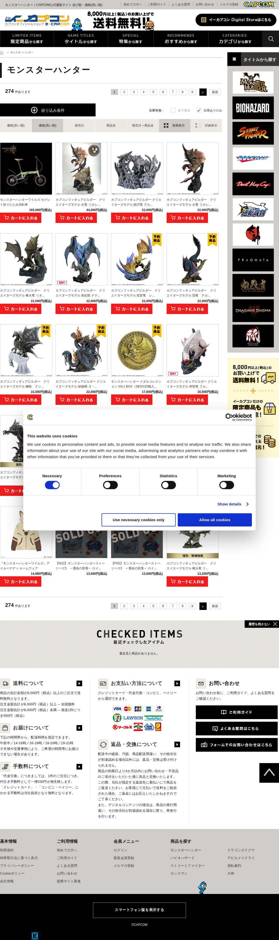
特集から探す (130, 39)
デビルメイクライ (241, 858)
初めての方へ (67, 850)
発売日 (79, 125)
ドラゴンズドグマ (241, 850)
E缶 (35, 936)
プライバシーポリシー (17, 866)
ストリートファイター (188, 866)
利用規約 (7, 850)
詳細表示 (211, 125)
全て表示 (184, 110)
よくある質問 (181, 4)
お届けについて (24, 727)
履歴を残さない (259, 624)
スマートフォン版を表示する (139, 910)
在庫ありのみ (213, 110)
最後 (215, 92)
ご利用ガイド (67, 858)
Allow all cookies (214, 520)
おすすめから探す (181, 39)
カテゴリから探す (235, 39)
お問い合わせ (205, 4)
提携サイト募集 (69, 881)
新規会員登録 (124, 858)
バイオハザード (183, 858)
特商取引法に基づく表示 (19, 858)
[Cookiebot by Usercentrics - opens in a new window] (229, 417)
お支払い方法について (130, 683)
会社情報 (7, 881)
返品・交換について (127, 744)
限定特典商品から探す (27, 39)
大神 (230, 873)
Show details (230, 504)
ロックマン (179, 873)
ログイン (120, 850)
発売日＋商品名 (143, 125)
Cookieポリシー (12, 873)
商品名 (111, 125)
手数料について (24, 766)
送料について (22, 683)
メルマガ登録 (229, 4)
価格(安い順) (16, 125)
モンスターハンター (186, 850)
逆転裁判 (234, 866)
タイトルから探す (81, 39)
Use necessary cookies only (139, 520)
